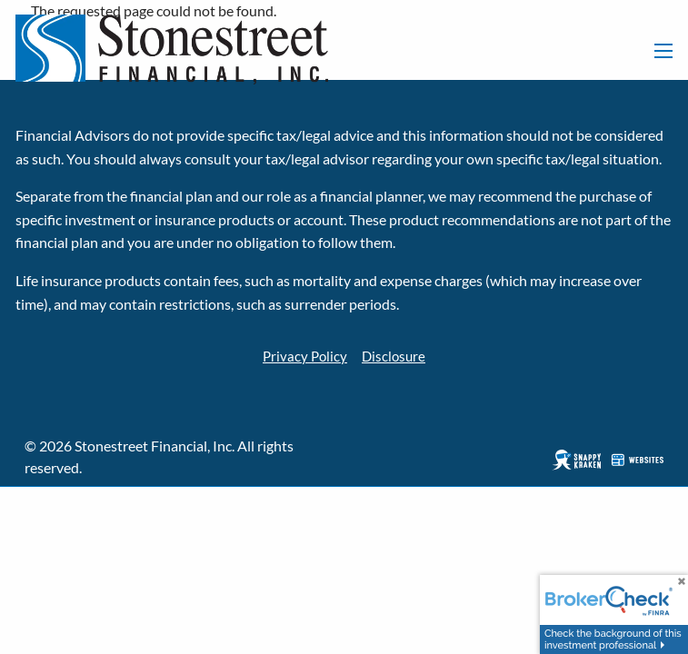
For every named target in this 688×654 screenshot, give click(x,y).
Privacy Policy (303, 355)
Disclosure (395, 355)
